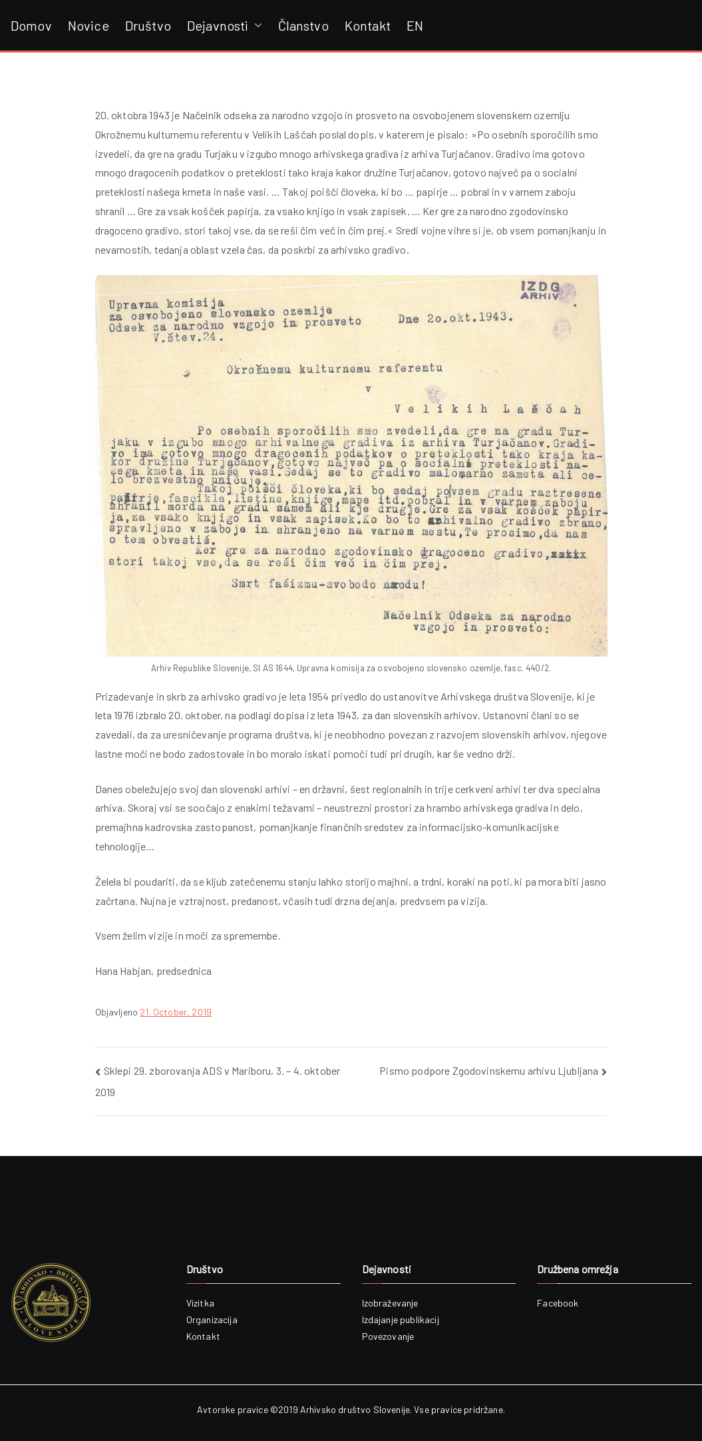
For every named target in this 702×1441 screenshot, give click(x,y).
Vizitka (200, 1302)
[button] (255, 25)
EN (415, 25)
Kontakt (368, 25)
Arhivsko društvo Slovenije (355, 1409)
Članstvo (303, 25)
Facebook (557, 1302)
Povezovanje (388, 1336)
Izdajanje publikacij (400, 1319)
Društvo (148, 25)
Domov (31, 25)
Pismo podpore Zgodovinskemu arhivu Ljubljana (488, 1070)
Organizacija (212, 1319)
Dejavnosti (224, 25)
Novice (88, 25)
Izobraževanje (390, 1302)
